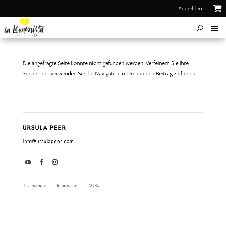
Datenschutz (35, 185)
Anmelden (190, 8)
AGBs (93, 185)
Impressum (67, 185)
